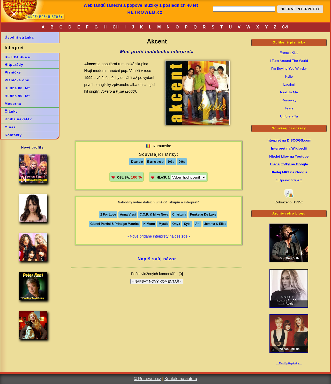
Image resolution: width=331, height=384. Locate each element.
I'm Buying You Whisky (289, 68)
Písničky (13, 72)
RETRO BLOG (18, 57)
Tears (289, 108)
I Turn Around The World (289, 61)
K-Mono (149, 224)
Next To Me (289, 92)
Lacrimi (289, 84)
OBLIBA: (129, 177)
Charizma (179, 214)
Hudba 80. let (17, 88)
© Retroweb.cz (147, 378)
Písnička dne (17, 80)
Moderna (13, 104)
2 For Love (108, 214)
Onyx (176, 224)
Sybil (187, 224)
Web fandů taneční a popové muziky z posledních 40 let (141, 5)
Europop (155, 162)
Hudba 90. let (17, 96)
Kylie (289, 76)
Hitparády (14, 65)
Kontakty (13, 135)
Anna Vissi (128, 214)
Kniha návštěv (18, 119)
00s (182, 162)
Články (11, 111)
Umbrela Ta (289, 116)
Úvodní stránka (19, 37)
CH (115, 27)
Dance (137, 162)
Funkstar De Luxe (203, 214)
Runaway (289, 100)
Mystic (163, 224)
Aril (197, 224)
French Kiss (289, 53)
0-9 (285, 27)
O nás (10, 127)
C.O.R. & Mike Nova (154, 214)
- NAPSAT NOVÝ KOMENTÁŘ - (156, 281)
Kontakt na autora (180, 378)
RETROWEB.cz (145, 12)
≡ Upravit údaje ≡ (289, 180)
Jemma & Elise (215, 224)
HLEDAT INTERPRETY (300, 9)
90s (171, 162)
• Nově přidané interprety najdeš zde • (158, 236)
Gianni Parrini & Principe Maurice (114, 224)
